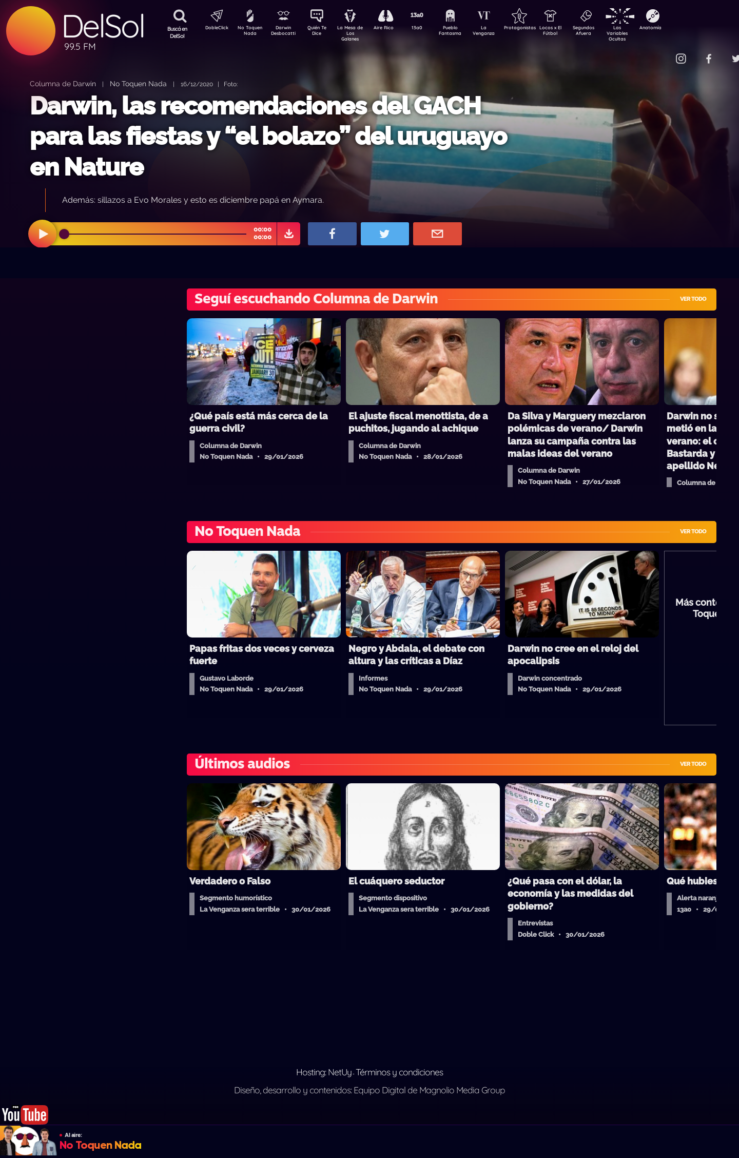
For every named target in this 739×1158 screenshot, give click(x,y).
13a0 (428, 28)
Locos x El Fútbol (572, 32)
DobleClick (213, 28)
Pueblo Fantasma (464, 32)
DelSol (102, 26)
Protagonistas (536, 28)
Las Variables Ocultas (644, 33)
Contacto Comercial (660, 52)
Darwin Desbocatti (285, 32)
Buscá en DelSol (177, 32)
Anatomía (680, 28)
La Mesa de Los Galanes (356, 33)
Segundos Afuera (608, 32)
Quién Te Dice (321, 32)
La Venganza (500, 32)
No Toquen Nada (249, 32)
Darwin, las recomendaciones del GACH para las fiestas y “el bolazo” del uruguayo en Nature (268, 136)
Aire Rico (393, 28)
